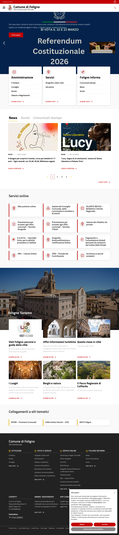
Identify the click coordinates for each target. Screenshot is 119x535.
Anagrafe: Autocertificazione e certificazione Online (70, 470)
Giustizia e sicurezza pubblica (44, 472)
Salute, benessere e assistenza (44, 475)
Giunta (11, 458)
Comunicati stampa (47, 117)
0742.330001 (17, 517)
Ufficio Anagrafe (65, 458)
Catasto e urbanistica (41, 462)
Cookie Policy (35, 528)
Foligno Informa (90, 77)
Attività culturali (65, 475)
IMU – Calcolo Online (67, 478)
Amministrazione (22, 77)
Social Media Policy (24, 528)
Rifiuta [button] (82, 524)
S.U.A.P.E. (63, 462)
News (13, 117)
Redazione (52, 528)
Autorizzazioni (39, 458)
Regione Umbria (8, 2)
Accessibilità (60, 528)
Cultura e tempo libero (41, 465)
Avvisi (25, 117)
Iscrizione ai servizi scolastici (69, 481)
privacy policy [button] (97, 498)
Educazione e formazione (42, 469)
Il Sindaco (12, 455)
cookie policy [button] (86, 505)
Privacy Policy (13, 528)
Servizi (50, 77)
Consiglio (12, 462)
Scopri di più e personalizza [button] (93, 529)
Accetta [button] (104, 524)
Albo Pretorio (64, 465)
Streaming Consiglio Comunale (70, 455)
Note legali (44, 528)
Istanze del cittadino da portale (70, 485)
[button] (114, 492)
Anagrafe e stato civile (41, 455)
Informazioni (16, 35)
